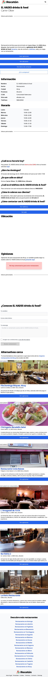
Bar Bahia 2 (6, 553)
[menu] (45, 2)
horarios (14, 49)
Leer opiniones (24, 56)
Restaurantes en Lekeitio (24, 624)
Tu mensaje (4, 325)
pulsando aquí (30, 260)
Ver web (24, 212)
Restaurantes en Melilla (24, 643)
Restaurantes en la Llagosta (24, 645)
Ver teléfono (24, 207)
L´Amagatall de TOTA (10, 510)
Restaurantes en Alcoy (24, 667)
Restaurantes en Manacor (24, 648)
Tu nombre (4, 311)
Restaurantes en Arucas (24, 640)
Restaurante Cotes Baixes (12, 468)
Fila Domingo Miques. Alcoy (13, 385)
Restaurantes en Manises (24, 637)
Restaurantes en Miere (24, 651)
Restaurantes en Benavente (24, 629)
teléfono (32, 49)
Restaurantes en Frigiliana (24, 627)
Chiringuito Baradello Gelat (13, 427)
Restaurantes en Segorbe (24, 635)
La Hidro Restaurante (10, 595)
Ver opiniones (24, 396)
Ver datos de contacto (24, 67)
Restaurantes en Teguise (24, 664)
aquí (8, 166)
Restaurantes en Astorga (24, 621)
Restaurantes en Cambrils (24, 661)
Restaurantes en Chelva (24, 659)
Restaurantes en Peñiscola (24, 653)
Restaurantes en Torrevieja (24, 656)
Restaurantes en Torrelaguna (24, 632)
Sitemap (39, 675)
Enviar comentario (10, 344)
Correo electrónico (6, 318)
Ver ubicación (24, 61)
